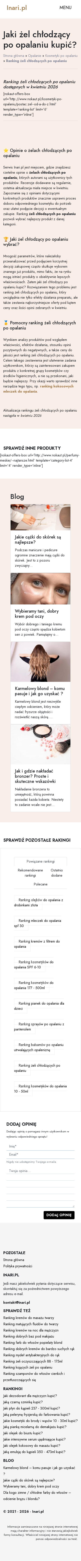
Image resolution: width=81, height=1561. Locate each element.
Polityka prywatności (17, 1266)
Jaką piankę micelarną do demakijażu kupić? (35, 1426)
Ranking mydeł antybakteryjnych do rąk (31, 1355)
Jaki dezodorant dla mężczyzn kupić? (30, 1395)
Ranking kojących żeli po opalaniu (27, 1367)
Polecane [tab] (41, 884)
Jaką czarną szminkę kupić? (23, 1402)
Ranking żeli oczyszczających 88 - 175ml (32, 1361)
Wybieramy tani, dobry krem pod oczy (31, 1486)
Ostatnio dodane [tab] (57, 873)
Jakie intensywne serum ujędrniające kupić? (34, 1439)
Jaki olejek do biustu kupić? (23, 1433)
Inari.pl (17, 7)
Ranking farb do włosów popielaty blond (32, 1342)
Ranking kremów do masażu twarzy (28, 1317)
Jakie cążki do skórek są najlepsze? (29, 1480)
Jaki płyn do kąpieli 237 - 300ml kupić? (31, 1408)
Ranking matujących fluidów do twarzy (30, 1324)
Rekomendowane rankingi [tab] (30, 873)
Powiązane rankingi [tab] (41, 861)
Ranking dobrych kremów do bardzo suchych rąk (39, 1348)
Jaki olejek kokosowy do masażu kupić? (31, 1445)
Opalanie (34, 55)
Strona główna (13, 55)
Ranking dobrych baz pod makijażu (28, 1336)
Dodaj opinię (59, 1215)
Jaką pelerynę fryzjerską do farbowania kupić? (36, 1414)
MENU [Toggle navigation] (65, 8)
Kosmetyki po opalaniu (61, 55)
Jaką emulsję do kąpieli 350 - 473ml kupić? (34, 1451)
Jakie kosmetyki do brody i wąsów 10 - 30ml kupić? (40, 1420)
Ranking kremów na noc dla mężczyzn (31, 1330)
